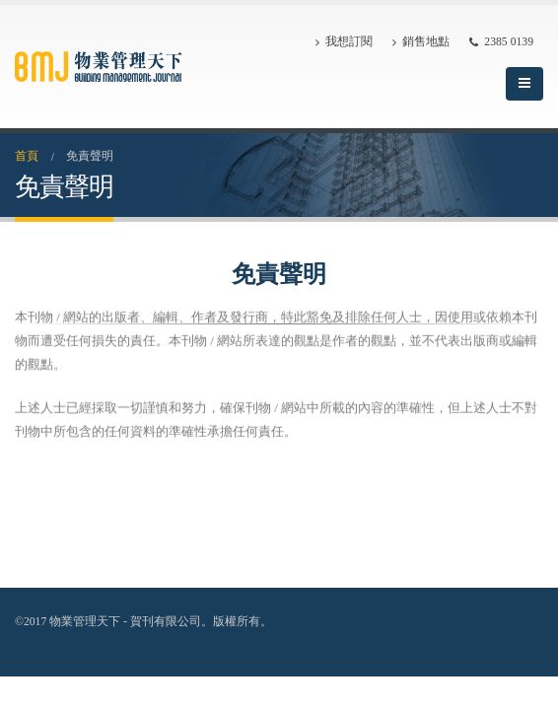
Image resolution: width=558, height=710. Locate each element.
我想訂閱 (344, 42)
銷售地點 (421, 42)
